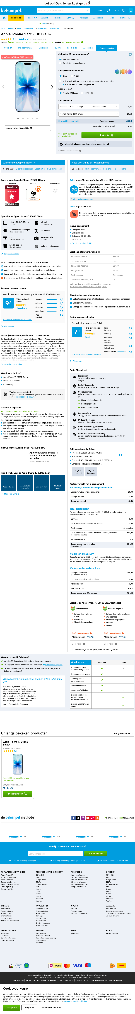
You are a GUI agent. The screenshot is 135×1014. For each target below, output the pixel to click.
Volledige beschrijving (11, 364)
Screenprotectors (42, 913)
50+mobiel (40, 877)
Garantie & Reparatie (8, 940)
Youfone (39, 903)
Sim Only (70, 18)
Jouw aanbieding (68, 28)
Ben (37, 880)
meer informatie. (94, 980)
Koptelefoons (41, 921)
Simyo (38, 899)
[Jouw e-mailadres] (55, 856)
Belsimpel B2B (111, 911)
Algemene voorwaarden (98, 983)
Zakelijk (110, 908)
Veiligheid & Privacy (43, 938)
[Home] (4, 18)
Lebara (38, 891)
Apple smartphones (78, 877)
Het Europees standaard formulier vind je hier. (88, 287)
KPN (37, 889)
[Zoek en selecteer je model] (63, 10)
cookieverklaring (80, 1001)
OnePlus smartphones (79, 882)
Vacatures (39, 945)
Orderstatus (5, 938)
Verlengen (84, 18)
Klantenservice (126, 18)
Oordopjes (39, 918)
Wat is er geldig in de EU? (81, 243)
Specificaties (40, 169)
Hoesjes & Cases (42, 911)
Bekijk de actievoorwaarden (82, 199)
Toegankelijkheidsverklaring (46, 940)
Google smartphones (78, 889)
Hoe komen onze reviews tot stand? (17, 320)
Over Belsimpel (41, 936)
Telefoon (11, 28)
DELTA (38, 884)
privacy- (67, 1001)
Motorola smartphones (79, 887)
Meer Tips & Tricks (10, 494)
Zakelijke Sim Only (112, 918)
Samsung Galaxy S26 (8, 884)
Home (3, 28)
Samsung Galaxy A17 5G (10, 889)
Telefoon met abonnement (37, 18)
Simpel (38, 896)
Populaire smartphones (13, 874)
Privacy (60, 983)
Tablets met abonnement (10, 923)
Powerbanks (40, 916)
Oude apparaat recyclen (79, 916)
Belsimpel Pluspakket (53, 667)
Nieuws (28, 983)
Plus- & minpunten (54, 169)
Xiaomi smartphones (78, 884)
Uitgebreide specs (10, 254)
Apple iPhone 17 (29, 28)
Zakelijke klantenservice (114, 913)
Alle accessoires (41, 928)
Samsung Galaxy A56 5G (10, 887)
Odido (38, 894)
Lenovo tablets (6, 921)
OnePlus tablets (6, 918)
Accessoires (98, 18)
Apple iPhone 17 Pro (8, 880)
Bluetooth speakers (43, 925)
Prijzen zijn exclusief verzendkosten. (94, 977)
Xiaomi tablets (6, 916)
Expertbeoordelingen (24, 169)
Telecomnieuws (76, 913)
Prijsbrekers (16, 18)
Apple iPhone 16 (7, 882)
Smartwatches (41, 923)
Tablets (112, 18)
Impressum (69, 983)
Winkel (74, 933)
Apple (19, 28)
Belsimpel (41, 933)
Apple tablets (5, 911)
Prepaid (74, 911)
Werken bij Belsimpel (48, 983)
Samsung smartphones (79, 880)
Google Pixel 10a (7, 891)
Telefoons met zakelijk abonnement (118, 916)
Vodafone (39, 901)
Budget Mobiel (41, 882)
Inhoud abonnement (93, 169)
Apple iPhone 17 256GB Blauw (48, 28)
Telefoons (57, 18)
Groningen (75, 936)
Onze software (41, 943)
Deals (109, 933)
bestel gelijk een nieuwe (25, 397)
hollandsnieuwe (41, 887)
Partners (36, 983)
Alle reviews (7, 326)
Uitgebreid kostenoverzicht (69, 121)
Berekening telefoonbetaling (114, 169)
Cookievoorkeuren (82, 983)
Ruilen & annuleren (7, 943)
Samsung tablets (7, 913)
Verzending (5, 936)
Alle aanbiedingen (112, 936)
